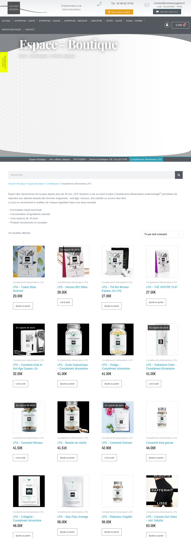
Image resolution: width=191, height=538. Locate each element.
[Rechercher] (179, 175)
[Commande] (162, 234)
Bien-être (96, 21)
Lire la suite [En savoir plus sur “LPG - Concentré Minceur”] (21, 458)
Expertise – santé (25, 21)
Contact (30, 29)
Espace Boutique (11, 29)
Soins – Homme (134, 21)
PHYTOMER (80, 159)
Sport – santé (114, 21)
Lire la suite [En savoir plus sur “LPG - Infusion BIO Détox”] (65, 302)
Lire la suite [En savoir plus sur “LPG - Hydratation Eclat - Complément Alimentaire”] (154, 384)
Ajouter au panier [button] (23, 306)
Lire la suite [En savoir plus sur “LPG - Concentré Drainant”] (109, 458)
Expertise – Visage (49, 21)
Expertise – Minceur (75, 21)
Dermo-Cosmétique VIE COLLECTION (108, 159)
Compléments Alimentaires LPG (146, 159)
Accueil (6, 21)
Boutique (21, 183)
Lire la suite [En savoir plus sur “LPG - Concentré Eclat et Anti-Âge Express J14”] (21, 384)
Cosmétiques (52, 183)
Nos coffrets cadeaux (59, 159)
